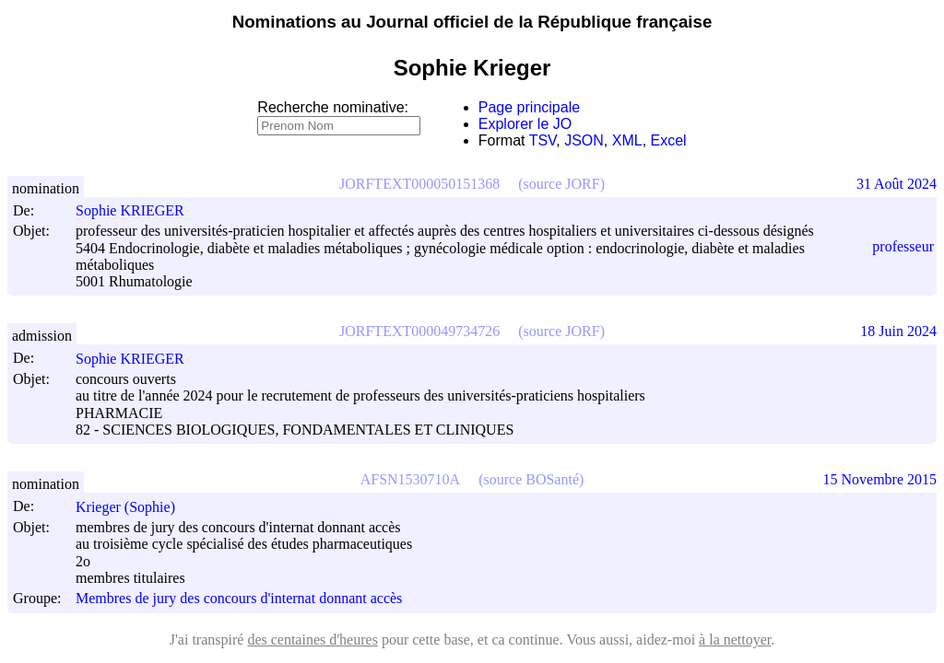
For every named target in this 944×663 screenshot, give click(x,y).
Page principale (529, 107)
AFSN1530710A (410, 479)
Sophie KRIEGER (138, 210)
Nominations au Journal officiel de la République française (472, 21)
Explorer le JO (525, 124)
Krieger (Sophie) (134, 507)
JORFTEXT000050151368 (419, 184)
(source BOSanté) (531, 479)
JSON (584, 140)
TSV (543, 140)
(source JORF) (561, 184)
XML (627, 140)
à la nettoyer (735, 639)
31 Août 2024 (896, 184)
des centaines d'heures (312, 639)
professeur (903, 246)
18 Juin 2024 (898, 331)
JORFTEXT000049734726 (419, 331)
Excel (669, 140)
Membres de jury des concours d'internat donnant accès (239, 599)
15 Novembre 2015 (879, 479)
